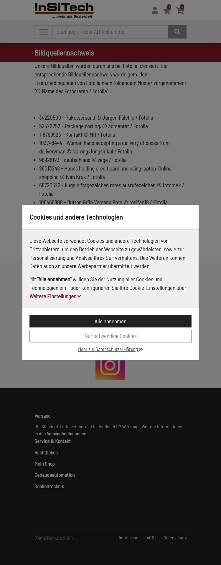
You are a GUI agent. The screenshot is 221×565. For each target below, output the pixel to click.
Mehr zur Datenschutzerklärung (110, 349)
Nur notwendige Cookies (111, 335)
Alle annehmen (110, 321)
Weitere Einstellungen (55, 296)
